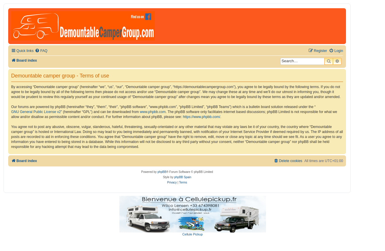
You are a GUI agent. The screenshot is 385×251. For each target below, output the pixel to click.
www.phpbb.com (153, 112)
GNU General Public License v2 (36, 112)
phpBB (161, 171)
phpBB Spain (182, 177)
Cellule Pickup (192, 234)
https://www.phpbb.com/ (201, 117)
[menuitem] (41, 51)
